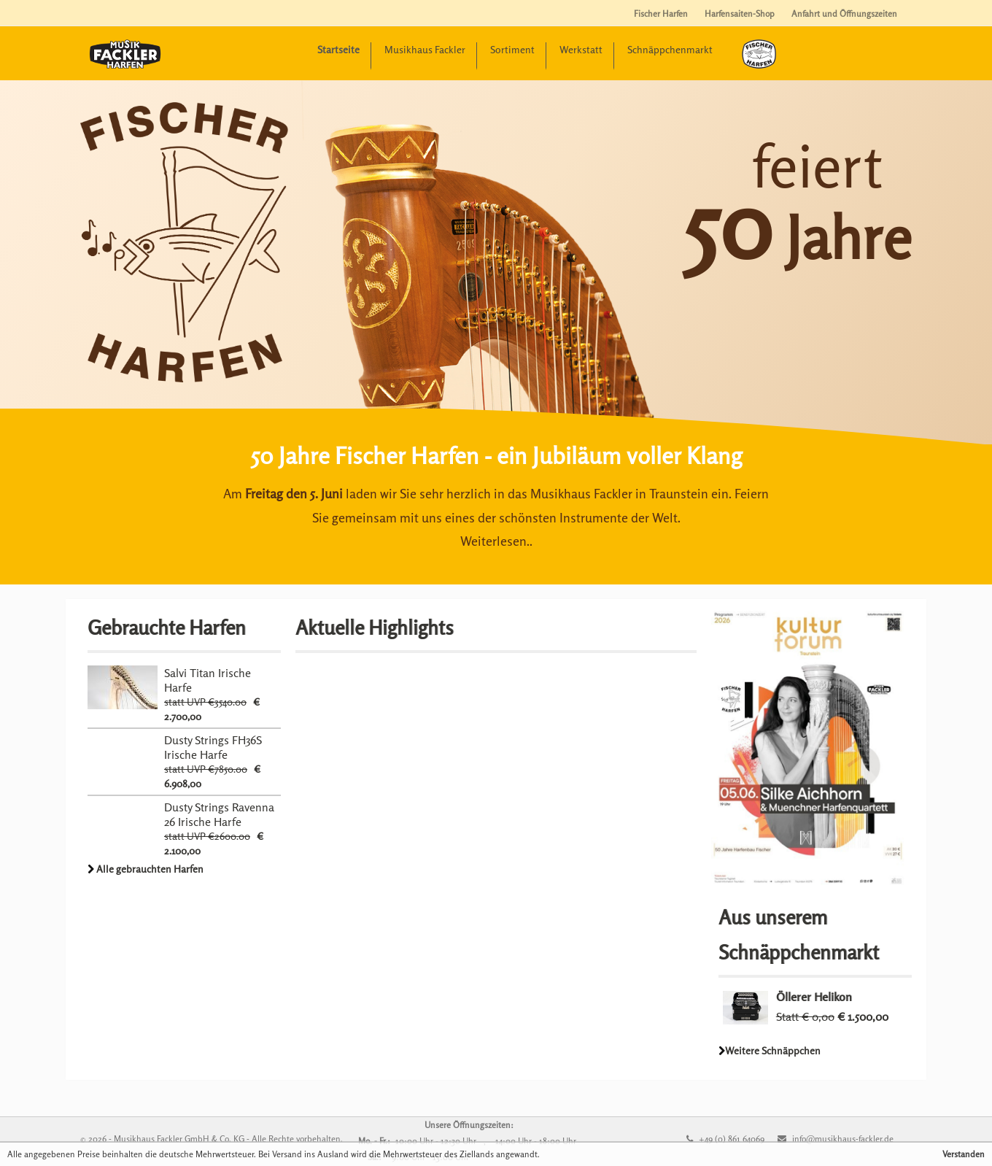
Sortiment (512, 49)
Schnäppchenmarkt (670, 49)
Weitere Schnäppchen (773, 1050)
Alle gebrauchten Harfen (150, 868)
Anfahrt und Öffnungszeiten (844, 13)
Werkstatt (580, 49)
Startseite (338, 49)
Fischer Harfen (661, 13)
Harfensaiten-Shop (740, 13)
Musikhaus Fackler (424, 49)
